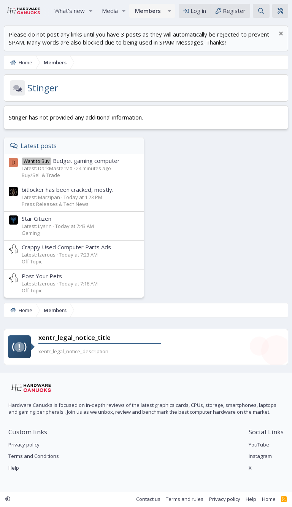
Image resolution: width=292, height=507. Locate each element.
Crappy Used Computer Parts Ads (66, 247)
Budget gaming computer (71, 160)
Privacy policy (24, 444)
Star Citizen (36, 218)
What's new (69, 10)
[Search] (261, 11)
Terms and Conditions (33, 456)
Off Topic (32, 261)
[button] (91, 11)
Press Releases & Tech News (55, 204)
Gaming (31, 233)
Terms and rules (184, 499)
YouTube (259, 444)
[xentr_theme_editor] (280, 11)
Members (148, 10)
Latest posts (39, 145)
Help (13, 467)
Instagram (260, 456)
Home (269, 499)
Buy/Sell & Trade (41, 175)
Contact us (148, 499)
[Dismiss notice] (280, 34)
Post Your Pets (42, 276)
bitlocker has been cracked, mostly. (67, 189)
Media (110, 10)
